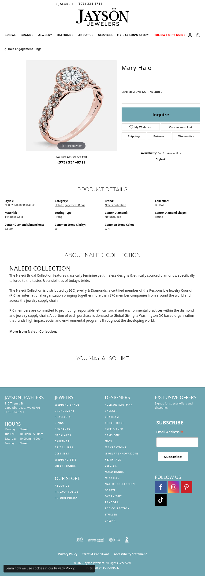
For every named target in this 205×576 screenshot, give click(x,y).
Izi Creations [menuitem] (116, 447)
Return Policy (66, 498)
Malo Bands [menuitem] (114, 471)
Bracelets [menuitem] (63, 417)
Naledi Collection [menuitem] (120, 484)
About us (85, 34)
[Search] (64, 4)
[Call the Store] (14, 412)
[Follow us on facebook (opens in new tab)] (161, 487)
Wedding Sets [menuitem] (66, 459)
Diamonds (65, 34)
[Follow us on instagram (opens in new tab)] (173, 487)
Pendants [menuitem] (62, 429)
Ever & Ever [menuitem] (114, 429)
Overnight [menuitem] (113, 496)
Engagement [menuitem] (65, 410)
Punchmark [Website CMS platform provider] (111, 567)
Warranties (186, 136)
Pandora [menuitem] (112, 502)
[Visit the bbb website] (127, 539)
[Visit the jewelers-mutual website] (96, 539)
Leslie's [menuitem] (111, 465)
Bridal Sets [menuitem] (64, 447)
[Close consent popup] (91, 568)
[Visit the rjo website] (79, 539)
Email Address (169, 432)
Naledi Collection (115, 205)
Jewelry (45, 34)
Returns (159, 136)
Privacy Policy (67, 491)
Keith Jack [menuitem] (113, 459)
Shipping (134, 136)
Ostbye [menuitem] (110, 490)
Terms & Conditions (95, 554)
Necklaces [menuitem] (63, 435)
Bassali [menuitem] (111, 410)
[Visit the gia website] (114, 539)
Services (105, 34)
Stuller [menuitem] (111, 514)
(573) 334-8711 (71, 162)
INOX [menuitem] (108, 441)
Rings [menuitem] (59, 423)
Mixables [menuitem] (112, 478)
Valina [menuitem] (110, 520)
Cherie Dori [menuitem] (114, 423)
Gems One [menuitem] (112, 435)
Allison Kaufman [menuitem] (119, 404)
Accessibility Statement (130, 554)
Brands (27, 34)
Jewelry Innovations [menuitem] (122, 453)
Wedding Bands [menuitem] (67, 404)
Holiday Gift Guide (169, 34)
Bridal (10, 34)
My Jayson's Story (133, 34)
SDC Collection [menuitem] (117, 508)
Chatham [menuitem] (112, 417)
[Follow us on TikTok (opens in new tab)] (161, 500)
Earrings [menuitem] (62, 441)
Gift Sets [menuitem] (62, 453)
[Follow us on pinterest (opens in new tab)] (186, 487)
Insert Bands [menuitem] (65, 465)
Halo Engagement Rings (24, 49)
